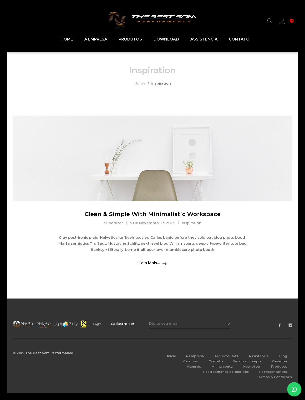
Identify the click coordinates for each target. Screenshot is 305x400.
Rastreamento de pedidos (226, 372)
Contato (239, 39)
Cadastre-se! (122, 324)
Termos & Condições (274, 377)
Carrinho (190, 361)
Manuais (194, 366)
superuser (113, 223)
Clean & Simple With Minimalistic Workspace (153, 214)
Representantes (273, 372)
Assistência (204, 39)
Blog (283, 356)
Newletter (252, 366)
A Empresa (95, 39)
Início (171, 356)
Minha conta (222, 366)
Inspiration (191, 223)
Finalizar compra (247, 361)
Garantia (279, 361)
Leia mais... (149, 263)
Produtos (130, 39)
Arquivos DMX (226, 356)
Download (166, 39)
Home (67, 39)
